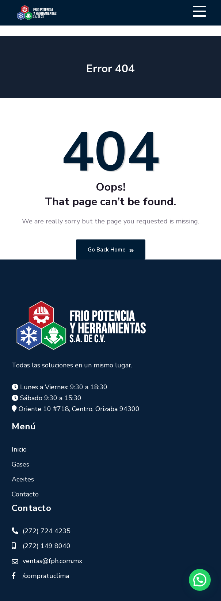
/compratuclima (46, 575)
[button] (200, 580)
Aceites (23, 479)
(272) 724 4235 (47, 531)
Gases (20, 464)
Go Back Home (111, 249)
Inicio (19, 449)
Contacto (25, 494)
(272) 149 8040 (47, 546)
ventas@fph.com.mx (52, 561)
